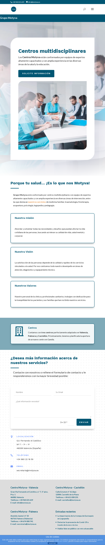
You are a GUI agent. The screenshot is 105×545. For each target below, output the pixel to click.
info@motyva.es (24, 503)
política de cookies (61, 541)
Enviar (83, 422)
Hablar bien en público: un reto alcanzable (75, 528)
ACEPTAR (52, 543)
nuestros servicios (37, 202)
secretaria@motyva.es (26, 524)
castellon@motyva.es (71, 500)
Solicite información (36, 73)
